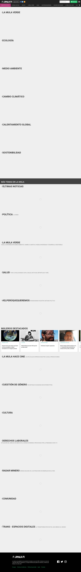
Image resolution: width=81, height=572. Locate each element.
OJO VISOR (23, 342)
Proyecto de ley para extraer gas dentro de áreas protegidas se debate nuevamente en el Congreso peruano (10, 347)
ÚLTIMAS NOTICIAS (15, 5)
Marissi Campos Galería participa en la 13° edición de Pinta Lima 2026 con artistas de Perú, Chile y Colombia (68, 347)
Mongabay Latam (5, 342)
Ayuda (39, 567)
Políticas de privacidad (32, 567)
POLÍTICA (23, 5)
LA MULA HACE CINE (69, 5)
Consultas (43, 567)
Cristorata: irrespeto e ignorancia (47, 345)
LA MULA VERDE (31, 5)
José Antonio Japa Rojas (64, 342)
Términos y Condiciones (21, 567)
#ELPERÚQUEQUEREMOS (46, 5)
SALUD (38, 5)
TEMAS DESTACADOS (5, 5)
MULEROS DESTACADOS (58, 5)
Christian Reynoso (44, 342)
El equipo (14, 567)
